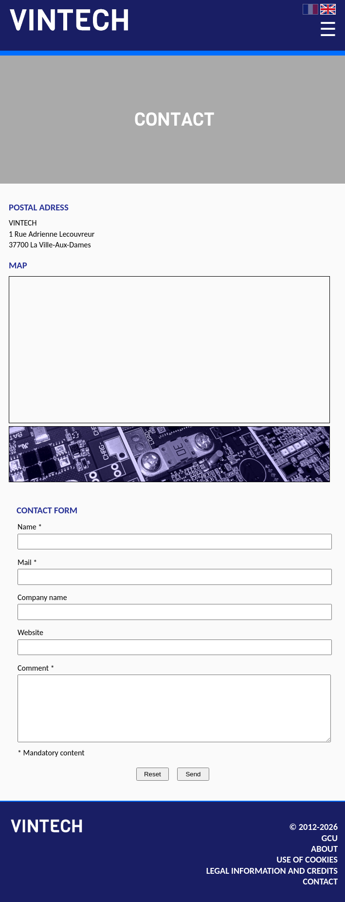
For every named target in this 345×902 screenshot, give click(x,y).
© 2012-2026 (313, 827)
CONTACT (320, 881)
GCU (330, 838)
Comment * (36, 668)
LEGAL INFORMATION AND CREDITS (272, 870)
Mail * (27, 562)
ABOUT (324, 849)
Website (30, 632)
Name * (30, 526)
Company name (42, 597)
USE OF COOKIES (307, 859)
